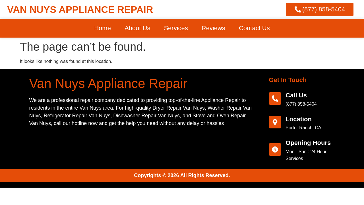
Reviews (213, 28)
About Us (137, 28)
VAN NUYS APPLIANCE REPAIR (80, 9)
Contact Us (254, 28)
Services (176, 28)
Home (102, 28)
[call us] (275, 98)
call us (296, 95)
